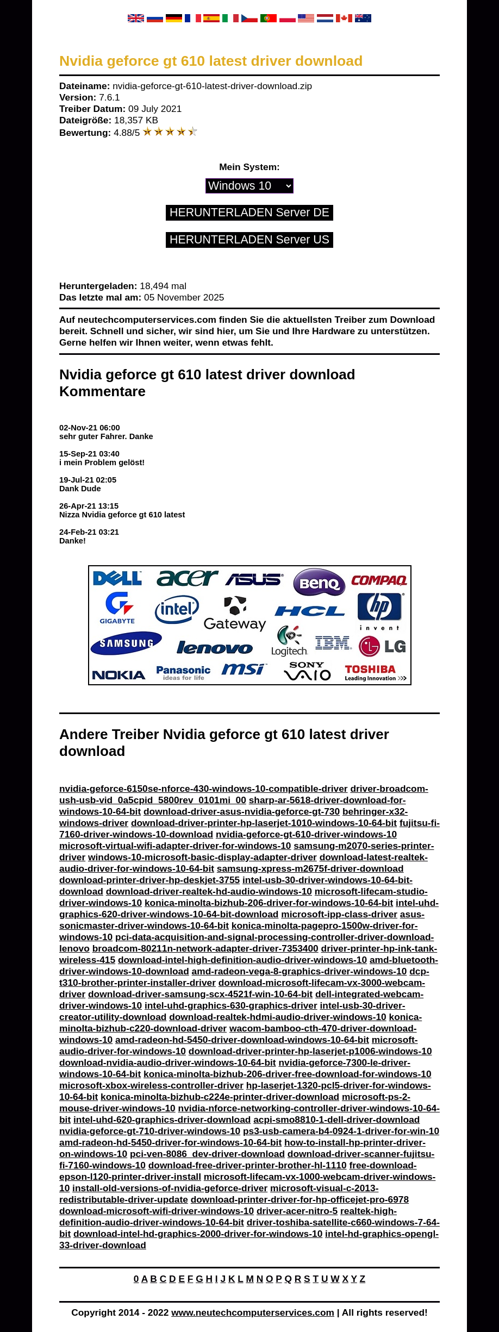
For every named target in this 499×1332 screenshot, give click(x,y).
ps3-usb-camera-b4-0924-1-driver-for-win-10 (341, 1130)
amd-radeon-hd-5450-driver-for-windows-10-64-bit (170, 1142)
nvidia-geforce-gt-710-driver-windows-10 (149, 1130)
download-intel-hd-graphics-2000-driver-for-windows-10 (197, 1233)
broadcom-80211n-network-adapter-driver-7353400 (205, 948)
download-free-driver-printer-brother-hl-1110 (247, 1165)
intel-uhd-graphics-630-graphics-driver (231, 1005)
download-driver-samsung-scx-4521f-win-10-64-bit (200, 994)
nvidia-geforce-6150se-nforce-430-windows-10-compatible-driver (203, 788)
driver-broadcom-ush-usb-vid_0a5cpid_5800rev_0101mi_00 (243, 794)
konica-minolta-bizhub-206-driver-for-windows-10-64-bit (269, 902)
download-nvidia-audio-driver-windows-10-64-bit (167, 1062)
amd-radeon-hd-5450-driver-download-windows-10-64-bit (242, 1039)
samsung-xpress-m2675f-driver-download (310, 868)
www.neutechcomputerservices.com (252, 1312)
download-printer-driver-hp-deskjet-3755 (149, 879)
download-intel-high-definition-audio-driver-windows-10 (242, 959)
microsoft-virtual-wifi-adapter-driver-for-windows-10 (175, 845)
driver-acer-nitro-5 (297, 1210)
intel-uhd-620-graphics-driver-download (162, 1119)
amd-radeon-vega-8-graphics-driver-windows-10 (299, 971)
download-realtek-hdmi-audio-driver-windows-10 (277, 1016)
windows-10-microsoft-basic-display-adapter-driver (202, 857)
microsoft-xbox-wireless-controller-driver (151, 1085)
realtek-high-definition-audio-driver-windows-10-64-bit (228, 1216)
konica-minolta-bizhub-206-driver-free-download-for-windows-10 (288, 1073)
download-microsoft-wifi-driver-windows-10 (156, 1210)
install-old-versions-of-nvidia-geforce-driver (169, 1188)
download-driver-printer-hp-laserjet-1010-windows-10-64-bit (264, 822)
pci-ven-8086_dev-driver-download (207, 1153)
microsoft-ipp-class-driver (339, 914)
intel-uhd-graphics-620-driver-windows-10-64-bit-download (249, 908)
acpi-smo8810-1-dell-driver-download (336, 1119)
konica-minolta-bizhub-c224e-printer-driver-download (220, 1096)
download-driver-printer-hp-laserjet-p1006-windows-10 (310, 1051)
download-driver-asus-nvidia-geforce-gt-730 (242, 811)
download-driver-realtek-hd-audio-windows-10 (209, 891)
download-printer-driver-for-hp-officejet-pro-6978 (300, 1199)
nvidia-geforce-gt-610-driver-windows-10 (306, 834)
